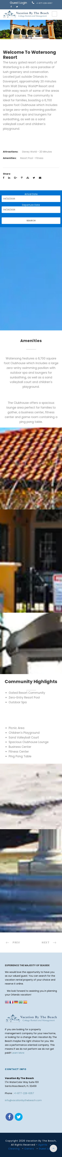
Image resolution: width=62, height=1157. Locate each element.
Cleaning (14, 1148)
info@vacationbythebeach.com (23, 1100)
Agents (42, 1144)
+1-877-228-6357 (44, 3)
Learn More (18, 1052)
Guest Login (18, 3)
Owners (29, 1148)
